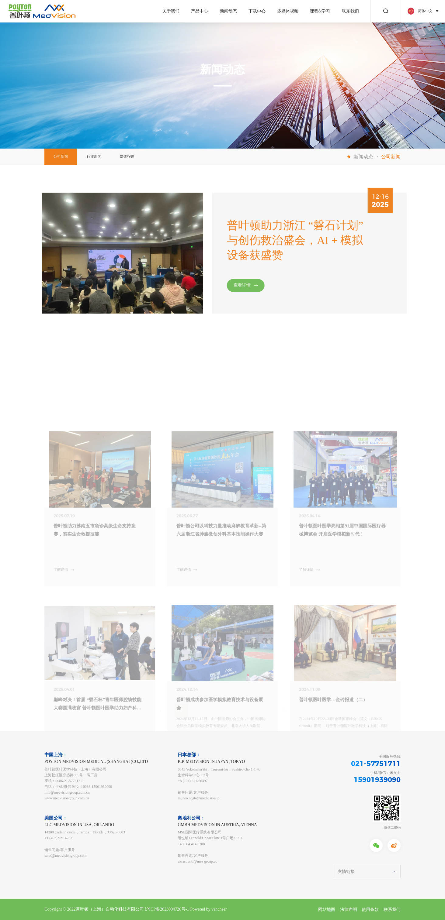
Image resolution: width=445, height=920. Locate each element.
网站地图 (326, 909)
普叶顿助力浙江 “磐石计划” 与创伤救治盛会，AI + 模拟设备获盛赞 (311, 240)
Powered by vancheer (208, 909)
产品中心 (199, 11)
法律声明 (348, 909)
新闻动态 (228, 11)
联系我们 (350, 11)
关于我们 (170, 11)
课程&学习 (320, 11)
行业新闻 (94, 156)
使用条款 (370, 909)
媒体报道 (127, 156)
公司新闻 (61, 156)
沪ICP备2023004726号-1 (167, 909)
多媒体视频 (287, 11)
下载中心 (257, 11)
